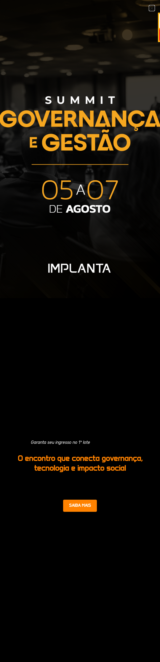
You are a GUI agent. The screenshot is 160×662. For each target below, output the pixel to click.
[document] (80, 331)
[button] (152, 8)
